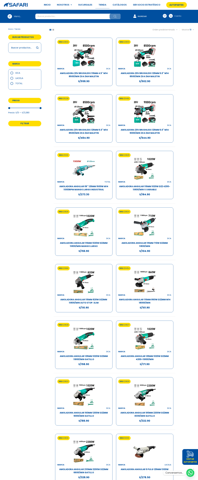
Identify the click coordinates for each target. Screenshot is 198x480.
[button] (176, 5)
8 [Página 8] (121, 379)
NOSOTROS (64, 4)
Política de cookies (138, 415)
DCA (17, 73)
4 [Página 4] (110, 379)
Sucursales (60, 411)
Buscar (37, 48)
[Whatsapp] (190, 473)
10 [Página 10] (132, 379)
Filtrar (24, 123)
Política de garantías (138, 411)
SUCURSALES (85, 4)
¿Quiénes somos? (60, 405)
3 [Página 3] (104, 379)
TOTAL (18, 83)
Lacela (19, 78)
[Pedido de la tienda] (161, 29)
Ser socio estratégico (60, 418)
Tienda (60, 415)
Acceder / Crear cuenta (99, 405)
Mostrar (185, 29)
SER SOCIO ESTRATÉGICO (146, 4)
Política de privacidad (137, 408)
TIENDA (102, 4)
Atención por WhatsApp (99, 408)
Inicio (10, 29)
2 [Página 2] (99, 379)
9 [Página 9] (126, 379)
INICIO (47, 4)
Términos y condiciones (138, 405)
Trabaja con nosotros (60, 408)
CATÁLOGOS (120, 4)
